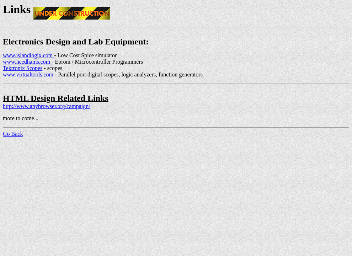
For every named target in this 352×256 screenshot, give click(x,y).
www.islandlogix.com (28, 55)
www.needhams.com (27, 62)
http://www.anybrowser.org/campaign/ (46, 106)
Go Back (13, 134)
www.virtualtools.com (28, 74)
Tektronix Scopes (22, 68)
